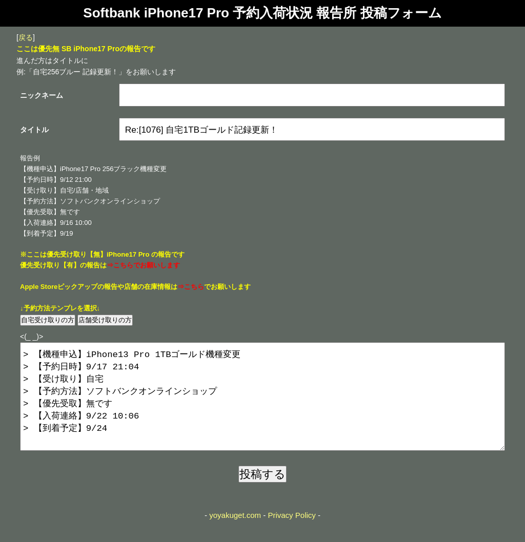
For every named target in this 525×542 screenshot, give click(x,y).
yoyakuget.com (235, 535)
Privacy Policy (291, 535)
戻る (25, 37)
